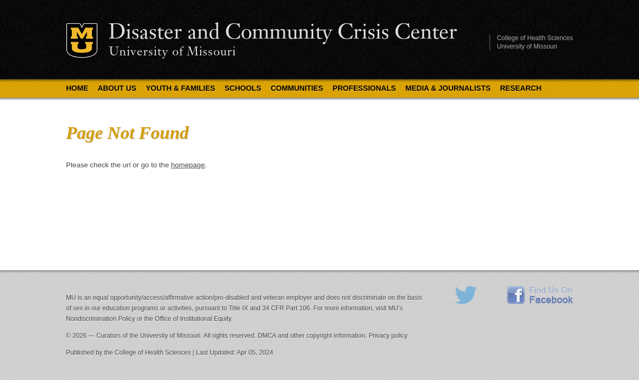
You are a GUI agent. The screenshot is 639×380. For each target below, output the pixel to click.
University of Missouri (172, 52)
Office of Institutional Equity (193, 318)
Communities (296, 88)
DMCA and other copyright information (311, 335)
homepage (188, 165)
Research (521, 88)
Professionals (364, 88)
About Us (117, 88)
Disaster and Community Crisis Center (282, 33)
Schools (242, 88)
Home (77, 88)
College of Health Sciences (535, 38)
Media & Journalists (448, 88)
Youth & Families (180, 88)
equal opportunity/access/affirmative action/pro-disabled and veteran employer (202, 297)
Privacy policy (388, 335)
